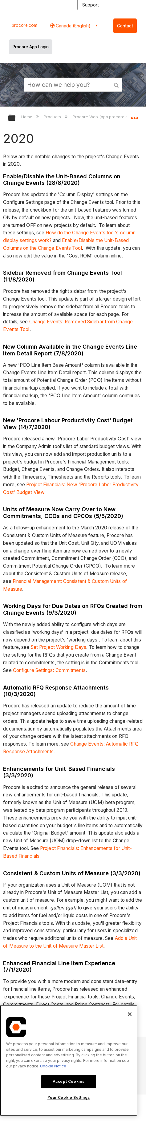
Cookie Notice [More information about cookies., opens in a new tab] (53, 1066)
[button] (116, 84)
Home (27, 116)
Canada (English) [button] (73, 25)
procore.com (24, 25)
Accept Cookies (69, 1081)
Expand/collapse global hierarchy (15, 118)
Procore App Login (31, 46)
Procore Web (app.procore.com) (104, 116)
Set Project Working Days (58, 647)
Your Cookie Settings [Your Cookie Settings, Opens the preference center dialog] (68, 1097)
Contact (125, 25)
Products (53, 116)
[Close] (129, 1014)
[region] (68, 1060)
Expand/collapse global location (134, 115)
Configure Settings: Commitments (49, 670)
